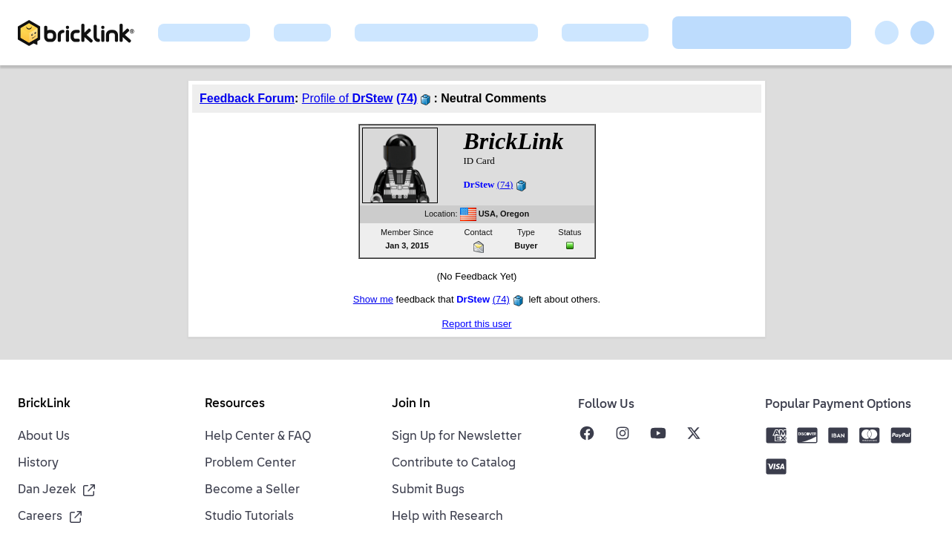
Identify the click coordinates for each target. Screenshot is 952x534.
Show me (373, 299)
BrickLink (44, 404)
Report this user (476, 323)
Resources (235, 404)
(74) (406, 98)
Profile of (347, 98)
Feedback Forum (247, 98)
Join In (411, 404)
